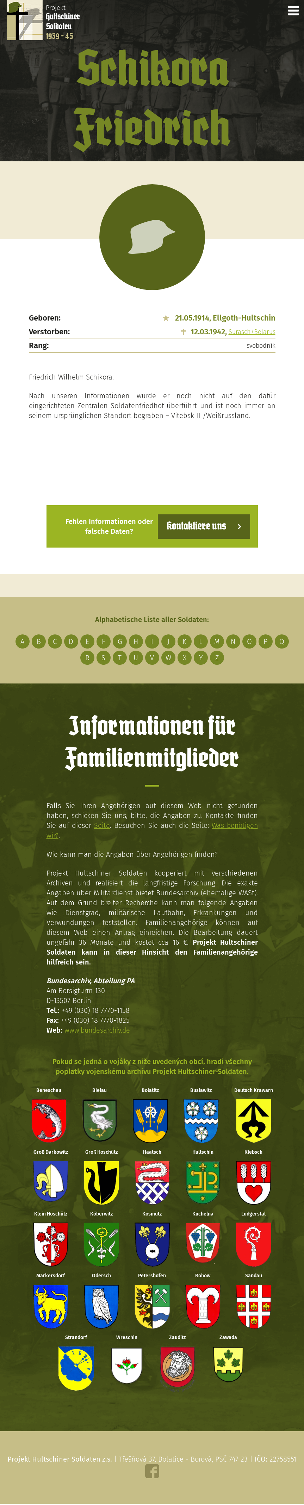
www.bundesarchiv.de (98, 1030)
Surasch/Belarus (252, 332)
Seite (102, 825)
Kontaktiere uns (195, 526)
